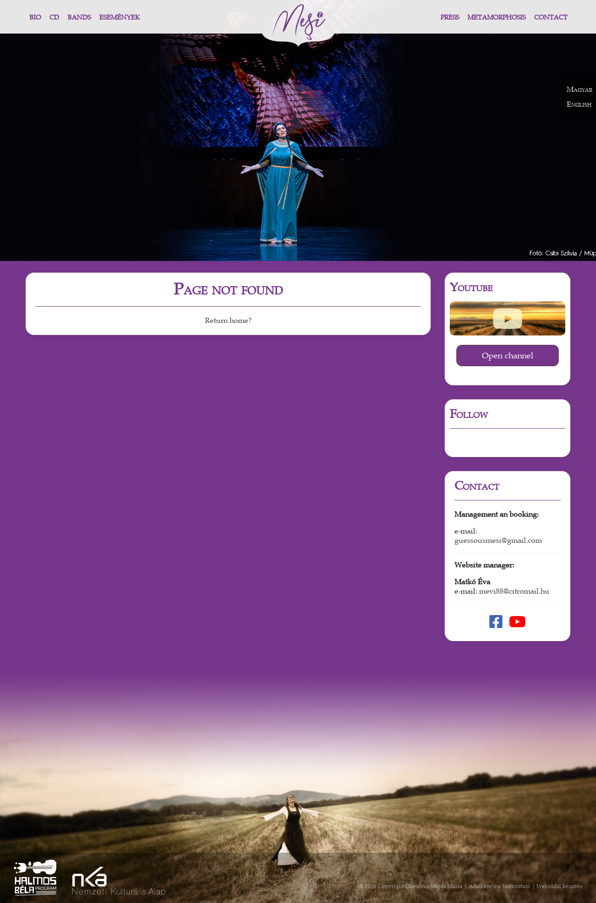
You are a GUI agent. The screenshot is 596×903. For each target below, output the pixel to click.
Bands (79, 17)
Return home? (228, 320)
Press (449, 17)
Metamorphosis (496, 17)
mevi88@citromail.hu (514, 591)
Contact (551, 17)
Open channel (507, 355)
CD (54, 17)
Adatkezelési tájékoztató (499, 886)
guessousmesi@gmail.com (498, 540)
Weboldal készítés (559, 886)
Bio (35, 17)
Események (119, 17)
